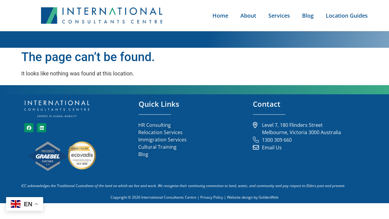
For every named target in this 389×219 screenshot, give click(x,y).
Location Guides (347, 15)
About (248, 15)
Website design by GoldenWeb (252, 197)
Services (279, 15)
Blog (308, 15)
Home (220, 15)
